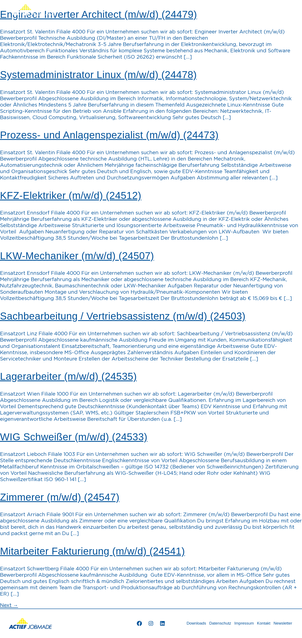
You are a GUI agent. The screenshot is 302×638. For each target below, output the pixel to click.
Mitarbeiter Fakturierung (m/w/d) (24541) (92, 551)
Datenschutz (219, 623)
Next (9, 605)
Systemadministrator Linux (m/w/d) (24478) (98, 74)
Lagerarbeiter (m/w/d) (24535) (68, 376)
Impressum (243, 623)
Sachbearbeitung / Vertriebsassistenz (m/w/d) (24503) (123, 316)
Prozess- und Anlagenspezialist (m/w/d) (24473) (109, 135)
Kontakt (263, 623)
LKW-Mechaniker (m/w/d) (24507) (77, 255)
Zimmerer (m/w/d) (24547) (59, 497)
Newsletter (282, 623)
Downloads (195, 623)
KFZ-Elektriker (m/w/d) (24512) (70, 195)
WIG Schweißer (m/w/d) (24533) (73, 436)
